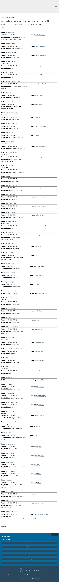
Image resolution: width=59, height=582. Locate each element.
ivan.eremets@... (39, 503)
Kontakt (30, 550)
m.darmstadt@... (39, 351)
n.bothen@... (37, 235)
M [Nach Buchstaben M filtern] (20, 24)
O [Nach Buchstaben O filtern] (23, 24)
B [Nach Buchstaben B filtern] (3, 24)
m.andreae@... (38, 66)
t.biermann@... (38, 188)
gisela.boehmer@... (39, 197)
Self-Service (29, 563)
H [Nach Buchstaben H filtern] (12, 24)
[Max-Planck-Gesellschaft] (22, 570)
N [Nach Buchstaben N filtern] (21, 24)
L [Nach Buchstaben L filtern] (18, 24)
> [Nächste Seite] (33, 519)
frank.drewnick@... (39, 415)
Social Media (7, 539)
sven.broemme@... (39, 266)
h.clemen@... (38, 329)
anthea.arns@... (38, 95)
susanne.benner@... (40, 146)
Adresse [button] (5, 526)
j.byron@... (37, 284)
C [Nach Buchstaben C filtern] (4, 24)
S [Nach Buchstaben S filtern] (28, 24)
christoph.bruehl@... (40, 275)
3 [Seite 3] (29, 519)
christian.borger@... (39, 215)
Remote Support (29, 558)
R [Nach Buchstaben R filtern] (26, 24)
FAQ (30, 555)
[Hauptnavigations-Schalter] (56, 6)
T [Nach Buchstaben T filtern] (29, 24)
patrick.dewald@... (39, 360)
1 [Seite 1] (26, 519)
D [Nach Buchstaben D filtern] (6, 24)
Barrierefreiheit (46, 575)
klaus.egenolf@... (39, 455)
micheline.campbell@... (12, 293)
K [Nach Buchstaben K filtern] (16, 24)
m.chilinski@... (38, 311)
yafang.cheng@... (39, 302)
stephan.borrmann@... (40, 226)
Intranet (29, 547)
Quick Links (7, 537)
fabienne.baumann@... (40, 126)
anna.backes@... (39, 104)
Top (55, 535)
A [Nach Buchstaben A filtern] (1, 24)
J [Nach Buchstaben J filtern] (15, 24)
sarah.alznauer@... (39, 46)
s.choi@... (37, 320)
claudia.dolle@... (39, 387)
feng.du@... (37, 435)
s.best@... (37, 170)
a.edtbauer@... (38, 446)
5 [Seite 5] (32, 519)
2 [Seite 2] (27, 519)
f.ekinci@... (37, 465)
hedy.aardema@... (39, 35)
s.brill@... (36, 255)
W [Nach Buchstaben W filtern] (33, 24)
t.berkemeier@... (38, 157)
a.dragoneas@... (39, 405)
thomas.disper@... (39, 371)
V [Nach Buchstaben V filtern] (31, 24)
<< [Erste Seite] (23, 519)
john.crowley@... (39, 342)
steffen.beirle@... (39, 135)
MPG (29, 543)
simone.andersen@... (40, 55)
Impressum (11, 575)
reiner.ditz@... (10, 380)
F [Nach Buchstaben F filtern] (9, 24)
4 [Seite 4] (30, 519)
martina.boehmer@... (40, 206)
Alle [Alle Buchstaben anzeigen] (40, 24)
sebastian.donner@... (40, 396)
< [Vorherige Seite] (24, 519)
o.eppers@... (37, 494)
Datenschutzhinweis (28, 575)
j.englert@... (37, 483)
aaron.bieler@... (38, 179)
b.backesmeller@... (39, 117)
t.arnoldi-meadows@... (40, 84)
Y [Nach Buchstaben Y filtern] (36, 24)
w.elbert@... (37, 474)
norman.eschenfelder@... (41, 514)
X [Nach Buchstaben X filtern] (34, 24)
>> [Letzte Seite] (35, 519)
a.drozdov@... (38, 426)
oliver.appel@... (38, 75)
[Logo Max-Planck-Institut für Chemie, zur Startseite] (26, 6)
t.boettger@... (38, 246)
